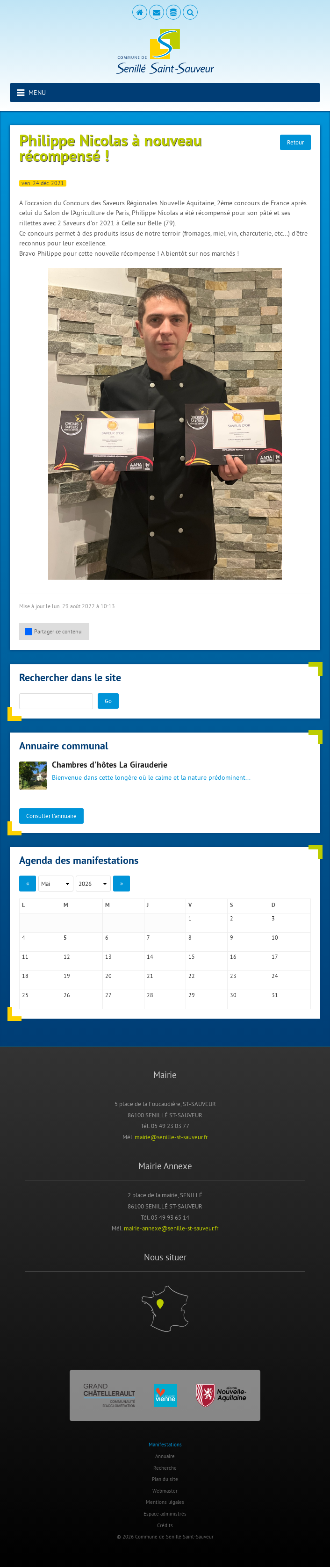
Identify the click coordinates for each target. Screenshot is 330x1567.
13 (108, 956)
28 (150, 995)
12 (67, 956)
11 (25, 956)
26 (67, 995)
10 (275, 937)
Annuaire (165, 1456)
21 (150, 975)
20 (108, 975)
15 (191, 956)
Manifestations (165, 1444)
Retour (295, 142)
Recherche (165, 1468)
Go (108, 700)
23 (233, 975)
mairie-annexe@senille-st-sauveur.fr (171, 1228)
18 (25, 975)
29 (191, 995)
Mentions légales (165, 1502)
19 (67, 975)
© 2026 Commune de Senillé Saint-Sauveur (165, 1536)
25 (25, 995)
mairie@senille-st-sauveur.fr (171, 1137)
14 (150, 956)
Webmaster (165, 1491)
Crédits (165, 1525)
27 (108, 995)
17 (275, 956)
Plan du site (165, 1479)
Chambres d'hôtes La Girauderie (109, 765)
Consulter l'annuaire (51, 815)
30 (233, 995)
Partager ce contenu (53, 631)
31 (275, 995)
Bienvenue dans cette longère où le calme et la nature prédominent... (151, 777)
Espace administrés (165, 1513)
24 (275, 975)
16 (233, 956)
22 (191, 975)
